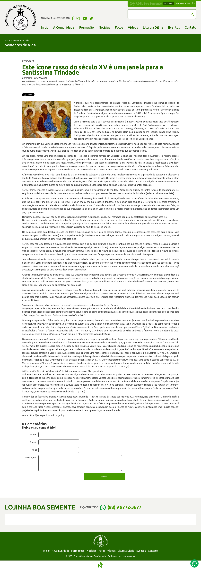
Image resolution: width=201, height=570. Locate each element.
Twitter (91, 18)
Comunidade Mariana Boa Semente (20, 17)
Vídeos (133, 27)
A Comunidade (63, 27)
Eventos (174, 27)
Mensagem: (31, 457)
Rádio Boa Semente (149, 3)
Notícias (104, 27)
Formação (86, 27)
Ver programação (185, 3)
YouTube (85, 18)
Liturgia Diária (153, 27)
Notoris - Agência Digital (100, 565)
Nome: (33, 434)
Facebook (72, 18)
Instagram (78, 18)
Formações (78, 550)
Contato (190, 27)
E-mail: (33, 442)
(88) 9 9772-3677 (124, 507)
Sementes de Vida (21, 40)
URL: (34, 450)
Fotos (119, 27)
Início (44, 27)
